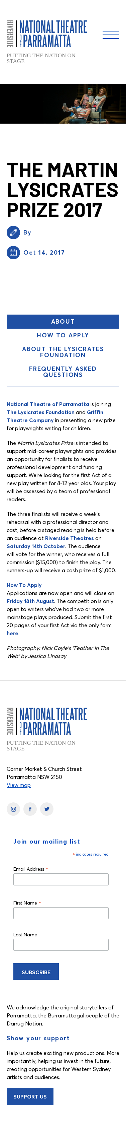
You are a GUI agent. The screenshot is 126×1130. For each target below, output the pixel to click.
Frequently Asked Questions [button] (63, 372)
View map (19, 785)
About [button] (80, 323)
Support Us (30, 1096)
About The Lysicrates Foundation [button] (63, 352)
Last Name (25, 935)
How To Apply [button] (63, 335)
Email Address (30, 868)
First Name (27, 902)
